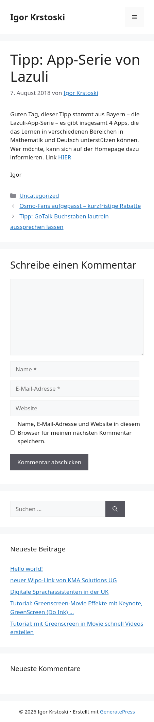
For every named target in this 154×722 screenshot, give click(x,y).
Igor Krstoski (37, 17)
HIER (64, 157)
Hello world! (26, 568)
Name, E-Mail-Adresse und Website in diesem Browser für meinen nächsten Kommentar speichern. (79, 432)
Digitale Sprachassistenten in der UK (59, 592)
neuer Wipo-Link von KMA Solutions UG (63, 580)
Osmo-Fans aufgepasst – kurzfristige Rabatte (80, 206)
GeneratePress (117, 711)
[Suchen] (115, 509)
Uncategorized (39, 195)
